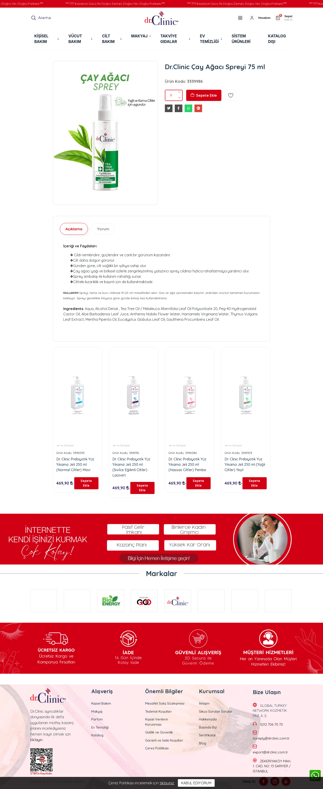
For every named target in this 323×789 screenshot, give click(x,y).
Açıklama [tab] (73, 229)
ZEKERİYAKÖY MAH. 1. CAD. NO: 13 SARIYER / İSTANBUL (272, 765)
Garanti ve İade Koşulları (164, 740)
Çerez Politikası (157, 748)
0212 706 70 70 (271, 724)
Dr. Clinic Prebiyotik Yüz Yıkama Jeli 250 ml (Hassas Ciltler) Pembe (187, 464)
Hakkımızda (208, 719)
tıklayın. (36, 739)
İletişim (204, 703)
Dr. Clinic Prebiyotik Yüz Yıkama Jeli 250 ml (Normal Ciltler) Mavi (75, 464)
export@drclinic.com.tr (270, 751)
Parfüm (97, 719)
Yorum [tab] (103, 229)
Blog (202, 742)
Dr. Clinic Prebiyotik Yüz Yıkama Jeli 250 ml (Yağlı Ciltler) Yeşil (245, 464)
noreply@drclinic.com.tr (271, 738)
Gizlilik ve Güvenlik (159, 732)
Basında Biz (208, 727)
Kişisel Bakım (101, 703)
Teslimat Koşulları (158, 711)
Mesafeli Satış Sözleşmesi (164, 703)
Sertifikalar (207, 735)
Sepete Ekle (204, 95)
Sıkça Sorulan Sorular (215, 711)
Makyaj (97, 711)
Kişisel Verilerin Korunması (156, 721)
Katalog (97, 735)
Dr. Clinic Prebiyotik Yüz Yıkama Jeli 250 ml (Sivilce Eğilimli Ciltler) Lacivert (131, 467)
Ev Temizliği (100, 727)
